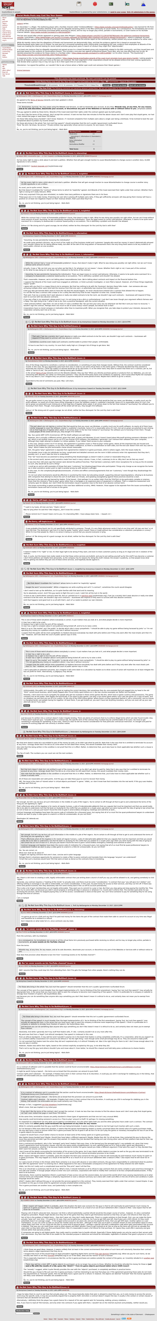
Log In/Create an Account (88, 82)
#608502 (67, 503)
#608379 (88, 156)
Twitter (4, 64)
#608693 (97, 1087)
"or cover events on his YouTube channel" (47, 929)
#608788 (71, 396)
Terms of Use (41, 373)
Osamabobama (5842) (35, 361)
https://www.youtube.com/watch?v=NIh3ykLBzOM (50, 32)
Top (102, 82)
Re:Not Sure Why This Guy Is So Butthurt (46, 153)
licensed (51, 1255)
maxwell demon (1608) (26, 739)
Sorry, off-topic (40, 500)
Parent (19, 169)
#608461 (101, 576)
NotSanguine (87, 732)
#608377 (95, 96)
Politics (4, 57)
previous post (86, 596)
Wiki (3, 68)
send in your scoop (118, 12)
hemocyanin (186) (25, 1063)
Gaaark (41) (29, 503)
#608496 (106, 329)
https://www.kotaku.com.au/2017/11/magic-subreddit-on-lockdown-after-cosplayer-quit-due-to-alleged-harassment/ (80, 37)
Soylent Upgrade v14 (39, 166)
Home (45, 1319)
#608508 (70, 548)
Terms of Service (37, 100)
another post (149, 1258)
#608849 (102, 1245)
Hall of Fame (6, 31)
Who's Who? (6, 70)
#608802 (71, 524)
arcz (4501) (27, 912)
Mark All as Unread (137, 85)
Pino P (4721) (23, 932)
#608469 (65, 981)
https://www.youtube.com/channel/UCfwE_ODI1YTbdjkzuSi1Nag (42, 55)
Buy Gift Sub (6, 36)
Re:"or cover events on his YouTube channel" (44, 963)
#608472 (97, 829)
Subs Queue (6, 35)
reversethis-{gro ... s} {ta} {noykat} (41, 156)
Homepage (102, 96)
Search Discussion (128, 82)
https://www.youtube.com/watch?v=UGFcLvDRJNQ (91, 53)
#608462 (61, 932)
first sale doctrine (102, 1254)
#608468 (101, 646)
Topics (4, 23)
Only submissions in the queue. (141, 12)
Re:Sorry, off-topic (38, 521)
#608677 (64, 1063)
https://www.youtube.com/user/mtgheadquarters (114, 27)
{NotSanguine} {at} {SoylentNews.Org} (46, 96)
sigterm (20, 23)
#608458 (101, 257)
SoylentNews (7, 6)
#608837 (106, 420)
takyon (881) (23, 156)
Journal (109, 96)
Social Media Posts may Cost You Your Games (39, 15)
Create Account (7, 38)
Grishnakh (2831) (31, 548)
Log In (4, 40)
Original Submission (23, 70)
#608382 (97, 177)
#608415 (70, 616)
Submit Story (6, 33)
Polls (3, 29)
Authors (5, 25)
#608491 (97, 1009)
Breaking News (7, 49)
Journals (5, 21)
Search (4, 27)
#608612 (66, 714)
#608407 (66, 213)
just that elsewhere (49, 1105)
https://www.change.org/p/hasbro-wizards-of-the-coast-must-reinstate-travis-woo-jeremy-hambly (100, 58)
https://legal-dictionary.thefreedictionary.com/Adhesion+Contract (115, 1067)
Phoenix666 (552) (25, 798)
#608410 (72, 236)
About (4, 17)
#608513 (70, 686)
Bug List (5, 72)
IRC (3, 66)
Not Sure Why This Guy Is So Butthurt (45, 93)
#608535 (76, 361)
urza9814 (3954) (28, 1200)
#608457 (65, 873)
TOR (3, 76)
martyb (25, 18)
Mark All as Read (119, 85)
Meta (4, 55)
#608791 (68, 1200)
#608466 (97, 764)
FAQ (3, 19)
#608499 (62, 966)
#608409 (67, 739)
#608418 (64, 798)
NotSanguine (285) (25, 96)
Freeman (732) (28, 213)
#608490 (64, 912)
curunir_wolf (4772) (25, 873)
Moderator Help (22, 1311)
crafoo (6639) (27, 714)
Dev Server (6, 74)
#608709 (65, 1290)
